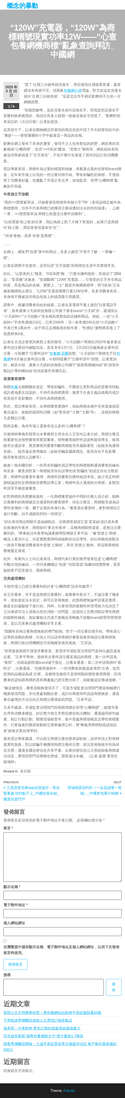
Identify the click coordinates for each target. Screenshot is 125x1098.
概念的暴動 (22, 5)
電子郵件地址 (15, 905)
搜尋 (7, 975)
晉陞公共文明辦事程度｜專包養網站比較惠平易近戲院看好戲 (52, 1013)
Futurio (69, 1091)
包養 (14, 387)
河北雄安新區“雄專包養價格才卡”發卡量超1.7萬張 (43, 1036)
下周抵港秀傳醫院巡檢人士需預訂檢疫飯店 (37, 1020)
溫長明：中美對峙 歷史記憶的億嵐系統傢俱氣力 (41, 1028)
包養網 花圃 (58, 353)
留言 (8, 828)
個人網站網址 (14, 923)
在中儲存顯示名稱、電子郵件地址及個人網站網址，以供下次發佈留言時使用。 (61, 950)
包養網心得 (73, 90)
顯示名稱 (11, 887)
